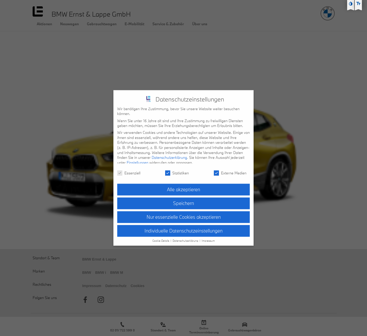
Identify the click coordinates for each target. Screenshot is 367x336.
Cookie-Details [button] (161, 238)
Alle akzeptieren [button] (183, 187)
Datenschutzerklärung (169, 154)
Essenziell (128, 170)
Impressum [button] (208, 238)
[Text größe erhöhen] (358, 3)
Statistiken (177, 170)
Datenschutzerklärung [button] (186, 238)
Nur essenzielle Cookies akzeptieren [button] (184, 214)
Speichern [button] (183, 201)
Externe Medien (230, 170)
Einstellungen (137, 160)
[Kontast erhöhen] (350, 3)
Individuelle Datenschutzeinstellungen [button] (183, 228)
